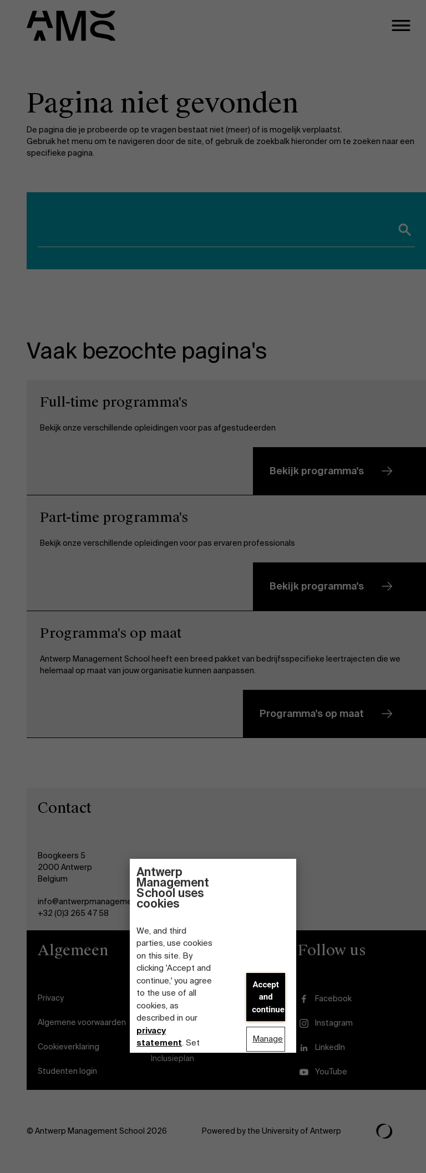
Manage (267, 1038)
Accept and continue (268, 997)
